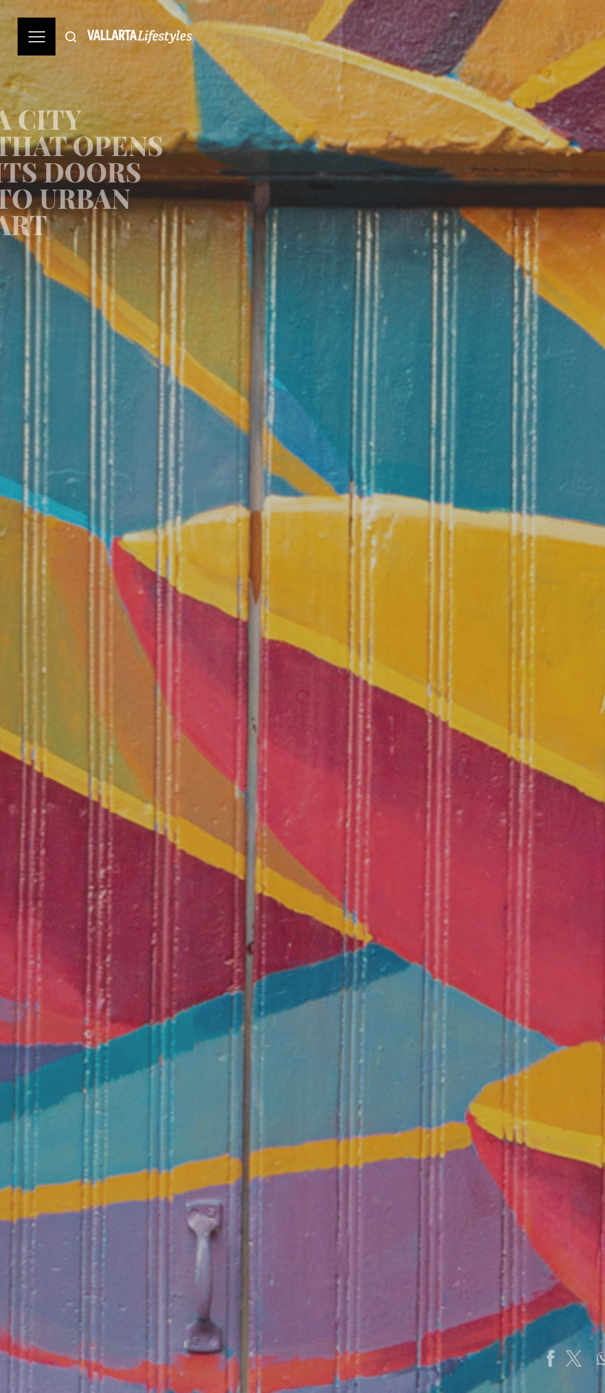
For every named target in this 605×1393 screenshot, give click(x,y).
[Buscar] (71, 37)
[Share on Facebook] (576, 1358)
